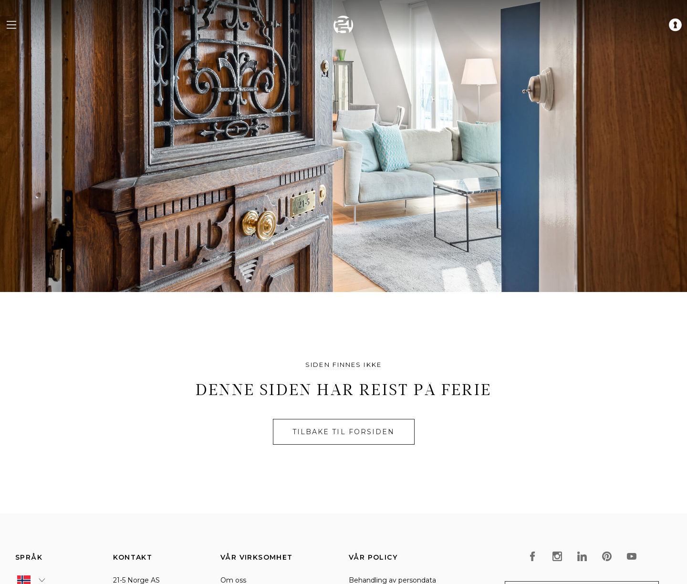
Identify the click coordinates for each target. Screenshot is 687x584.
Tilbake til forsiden (343, 432)
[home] (343, 24)
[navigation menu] (11, 25)
